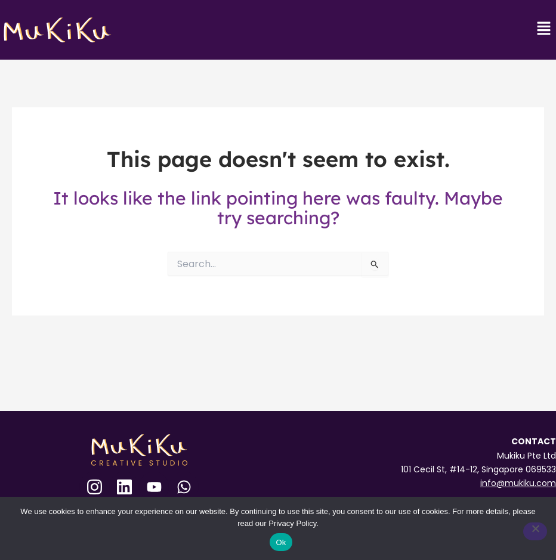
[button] (544, 29)
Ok (281, 542)
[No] (535, 531)
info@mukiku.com (518, 483)
